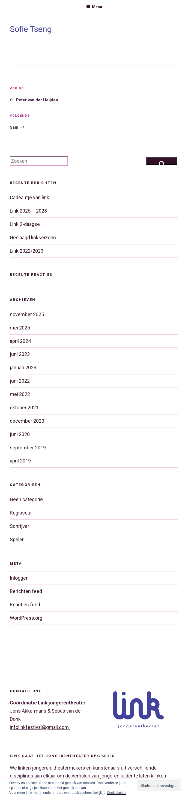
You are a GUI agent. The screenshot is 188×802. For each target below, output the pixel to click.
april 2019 (20, 461)
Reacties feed (25, 604)
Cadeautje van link (29, 197)
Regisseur (21, 513)
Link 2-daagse (25, 224)
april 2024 (20, 341)
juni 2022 (20, 381)
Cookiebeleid (116, 793)
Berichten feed (26, 591)
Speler (17, 539)
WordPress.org (26, 618)
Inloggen (19, 578)
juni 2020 (20, 434)
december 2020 (27, 421)
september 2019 (28, 447)
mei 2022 (20, 394)
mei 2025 (20, 328)
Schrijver (19, 526)
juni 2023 (20, 354)
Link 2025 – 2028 (28, 211)
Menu (94, 7)
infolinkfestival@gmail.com (40, 727)
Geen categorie (26, 499)
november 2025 (27, 314)
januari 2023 (23, 367)
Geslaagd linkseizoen (33, 237)
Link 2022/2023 (26, 251)
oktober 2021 (24, 407)
